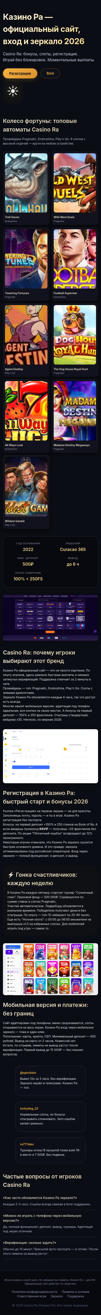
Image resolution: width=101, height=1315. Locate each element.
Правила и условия (75, 1292)
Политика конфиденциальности (34, 1292)
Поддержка (75, 1296)
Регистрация (20, 73)
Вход (50, 73)
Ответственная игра (31, 1296)
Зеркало (57, 1296)
